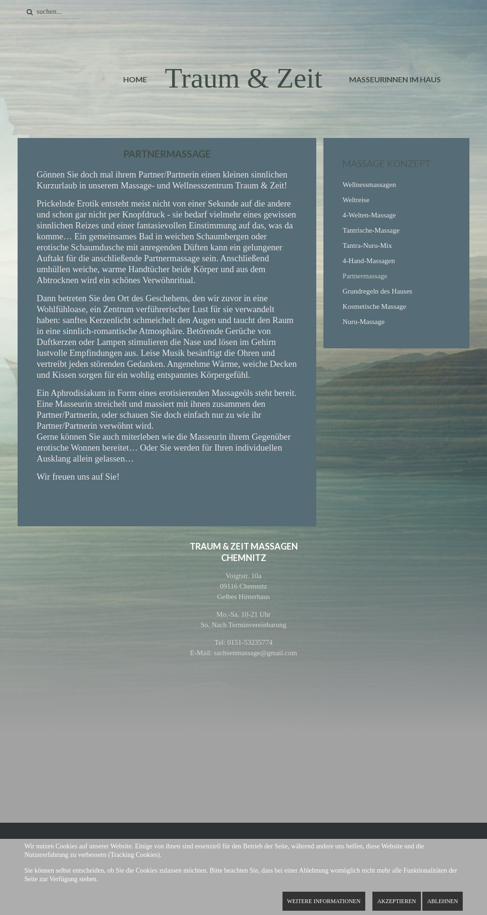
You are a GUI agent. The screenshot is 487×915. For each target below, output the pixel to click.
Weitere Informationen (323, 901)
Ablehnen (442, 901)
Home (135, 79)
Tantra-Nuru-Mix (367, 245)
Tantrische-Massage (370, 230)
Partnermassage (364, 276)
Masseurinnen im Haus (395, 79)
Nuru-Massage (363, 321)
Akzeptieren (396, 901)
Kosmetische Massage (374, 306)
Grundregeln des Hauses (377, 291)
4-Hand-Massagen (368, 261)
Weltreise (355, 200)
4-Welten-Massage (369, 215)
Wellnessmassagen (369, 184)
